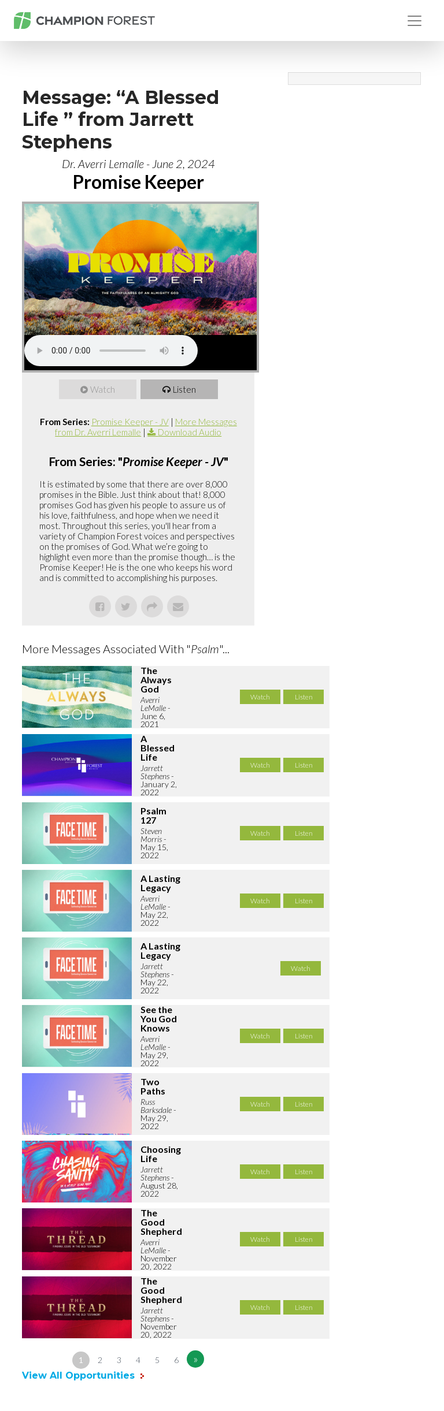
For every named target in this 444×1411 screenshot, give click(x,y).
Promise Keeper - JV (130, 421)
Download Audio (189, 432)
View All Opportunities (80, 1375)
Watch (102, 389)
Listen (184, 389)
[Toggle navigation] (414, 21)
